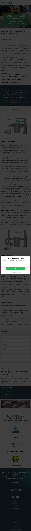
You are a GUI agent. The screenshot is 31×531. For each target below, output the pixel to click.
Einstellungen (15, 265)
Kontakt (11, 272)
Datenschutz (19, 272)
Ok (15, 268)
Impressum (15, 272)
